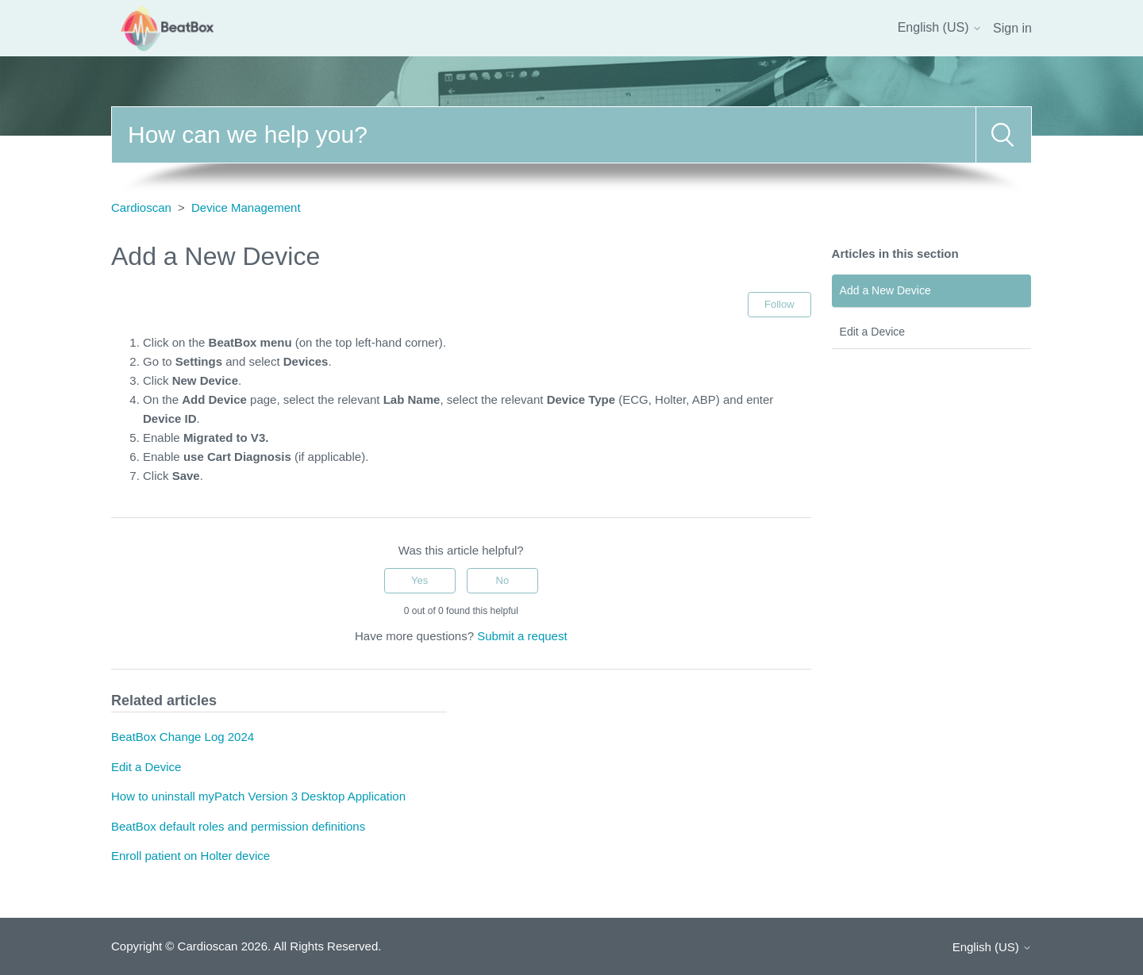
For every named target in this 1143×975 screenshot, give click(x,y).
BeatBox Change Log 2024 (182, 736)
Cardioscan (141, 207)
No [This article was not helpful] (503, 580)
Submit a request (522, 636)
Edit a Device (872, 331)
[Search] (544, 135)
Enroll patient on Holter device (190, 855)
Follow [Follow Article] (779, 304)
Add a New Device (885, 290)
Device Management (246, 207)
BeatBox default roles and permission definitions (238, 826)
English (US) (940, 27)
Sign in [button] (1012, 28)
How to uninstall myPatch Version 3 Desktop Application (258, 796)
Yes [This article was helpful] (419, 580)
